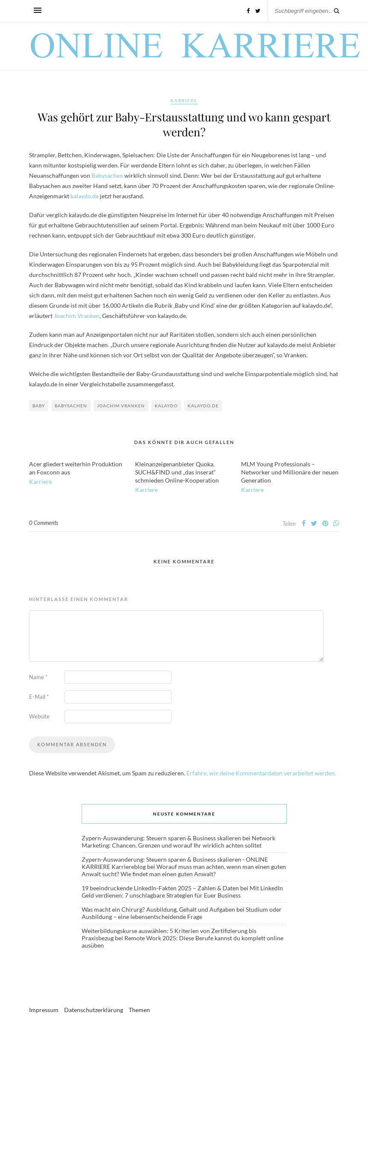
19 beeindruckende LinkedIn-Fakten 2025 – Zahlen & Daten (160, 888)
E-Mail (39, 696)
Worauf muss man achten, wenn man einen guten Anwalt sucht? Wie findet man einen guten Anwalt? (184, 870)
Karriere (184, 100)
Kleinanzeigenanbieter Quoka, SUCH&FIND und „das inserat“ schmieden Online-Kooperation (177, 472)
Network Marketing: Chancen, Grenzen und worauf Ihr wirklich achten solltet (178, 841)
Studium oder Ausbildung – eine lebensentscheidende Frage (182, 913)
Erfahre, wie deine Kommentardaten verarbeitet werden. (261, 773)
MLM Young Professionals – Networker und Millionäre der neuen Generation (290, 472)
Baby (38, 405)
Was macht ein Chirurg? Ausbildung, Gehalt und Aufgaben (158, 909)
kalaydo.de (85, 196)
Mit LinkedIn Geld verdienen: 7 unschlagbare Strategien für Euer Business (182, 891)
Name (38, 677)
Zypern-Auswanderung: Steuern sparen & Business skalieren (161, 838)
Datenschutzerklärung (93, 1009)
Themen (139, 1009)
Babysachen (107, 175)
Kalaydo (166, 405)
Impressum (44, 1009)
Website (39, 716)
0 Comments (43, 522)
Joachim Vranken (77, 315)
